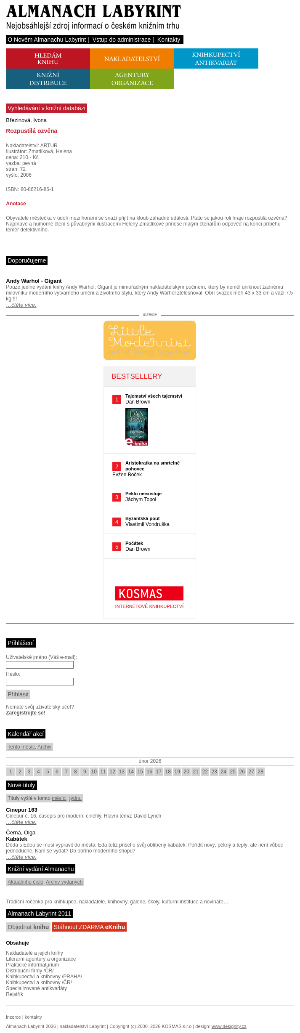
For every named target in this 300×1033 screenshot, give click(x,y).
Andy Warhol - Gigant (33, 281)
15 (140, 772)
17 (159, 772)
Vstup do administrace (122, 39)
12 (112, 772)
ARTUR (49, 146)
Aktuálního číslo (25, 882)
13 (122, 772)
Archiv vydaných (64, 882)
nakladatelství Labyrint (83, 1026)
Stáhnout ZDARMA (89, 927)
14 (131, 772)
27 (251, 772)
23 (214, 772)
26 (242, 772)
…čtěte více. (21, 305)
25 (233, 772)
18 (168, 772)
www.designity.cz (229, 1026)
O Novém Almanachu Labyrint (47, 39)
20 (186, 772)
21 (196, 772)
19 (177, 772)
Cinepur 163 (21, 810)
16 (149, 772)
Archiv (44, 747)
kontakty (33, 1017)
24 (223, 772)
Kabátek (16, 839)
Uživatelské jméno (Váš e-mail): (41, 657)
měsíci (59, 798)
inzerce (13, 1017)
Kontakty (168, 39)
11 (103, 772)
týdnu (75, 798)
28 (260, 772)
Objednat (28, 927)
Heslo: (13, 674)
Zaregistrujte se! (25, 713)
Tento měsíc (21, 747)
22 (205, 772)
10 (94, 772)
